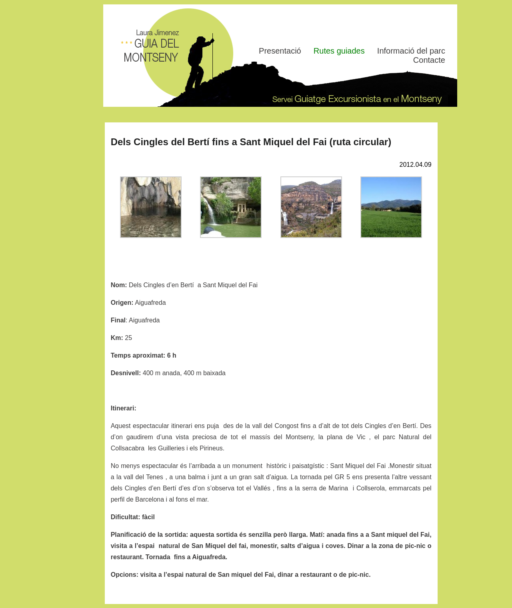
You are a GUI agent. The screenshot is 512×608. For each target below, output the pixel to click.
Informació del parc (411, 50)
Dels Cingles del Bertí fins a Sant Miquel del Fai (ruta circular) (251, 141)
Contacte (429, 60)
